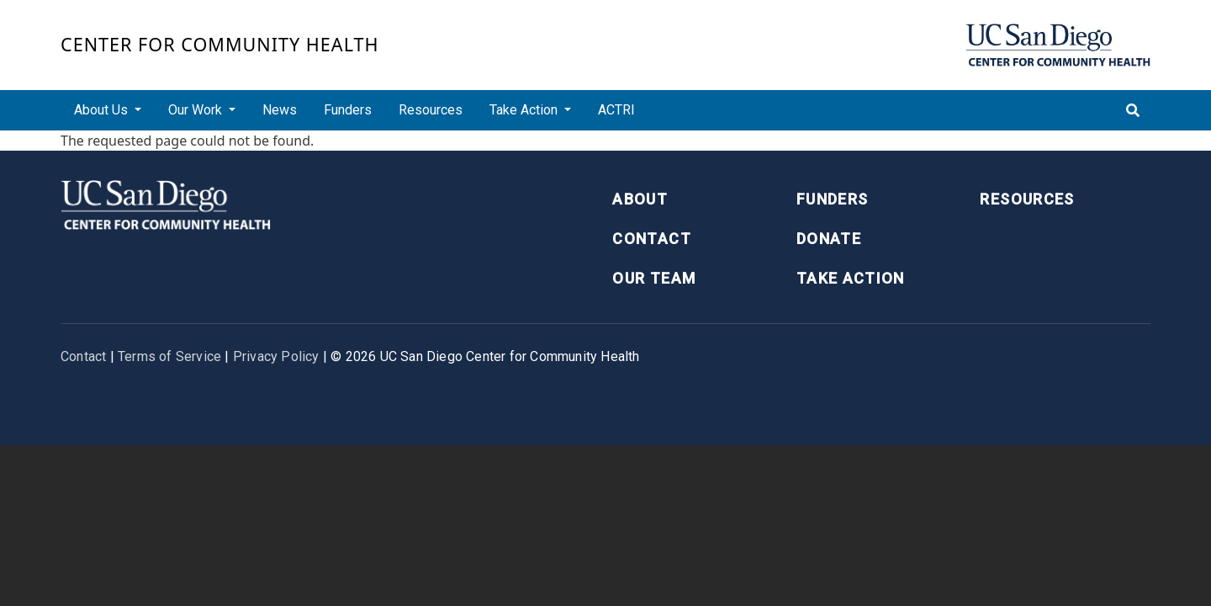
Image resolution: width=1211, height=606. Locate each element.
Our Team (653, 278)
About (640, 199)
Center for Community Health (220, 44)
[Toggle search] (1132, 110)
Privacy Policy (276, 356)
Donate (828, 238)
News (279, 110)
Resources (431, 110)
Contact (651, 238)
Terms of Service (169, 356)
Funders (348, 110)
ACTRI (616, 110)
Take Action (850, 278)
